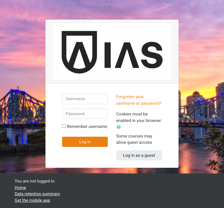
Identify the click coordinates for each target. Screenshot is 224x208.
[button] (120, 127)
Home (20, 187)
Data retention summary (37, 193)
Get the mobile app (32, 200)
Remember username (87, 126)
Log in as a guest (139, 155)
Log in (85, 141)
